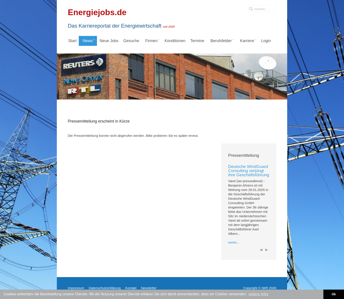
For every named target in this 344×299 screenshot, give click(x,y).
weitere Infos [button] (259, 294)
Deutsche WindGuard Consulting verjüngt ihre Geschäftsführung (248, 170)
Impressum (76, 288)
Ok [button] (333, 294)
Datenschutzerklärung (105, 288)
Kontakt (130, 288)
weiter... (234, 242)
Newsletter (149, 288)
